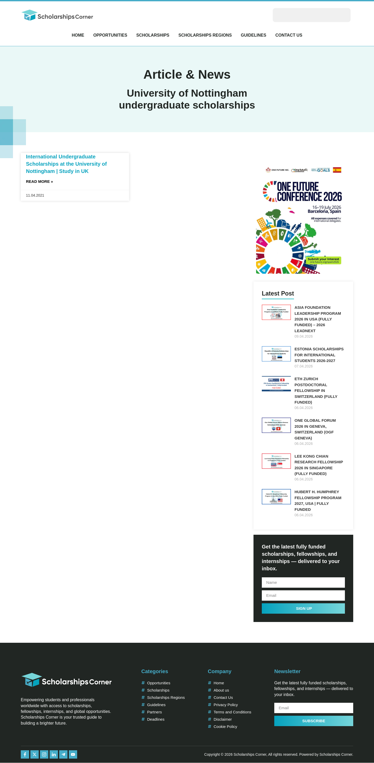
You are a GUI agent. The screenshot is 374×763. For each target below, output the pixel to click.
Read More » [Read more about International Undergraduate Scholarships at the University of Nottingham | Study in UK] (39, 181)
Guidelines (253, 35)
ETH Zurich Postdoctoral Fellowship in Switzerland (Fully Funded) (316, 390)
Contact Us (288, 35)
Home (78, 35)
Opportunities (110, 35)
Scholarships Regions (205, 35)
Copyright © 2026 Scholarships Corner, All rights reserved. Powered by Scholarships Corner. (278, 754)
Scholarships (152, 35)
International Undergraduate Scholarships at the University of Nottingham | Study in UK (66, 164)
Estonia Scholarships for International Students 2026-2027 (319, 355)
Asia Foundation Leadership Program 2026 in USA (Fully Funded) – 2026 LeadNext (318, 319)
